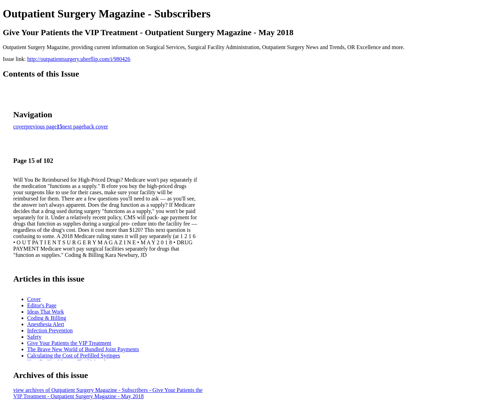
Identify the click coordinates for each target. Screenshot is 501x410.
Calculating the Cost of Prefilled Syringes (73, 355)
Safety (34, 337)
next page (73, 126)
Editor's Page (41, 305)
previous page (41, 126)
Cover (34, 299)
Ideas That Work (45, 312)
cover (19, 126)
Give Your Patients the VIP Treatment (69, 343)
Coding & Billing (46, 318)
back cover (96, 126)
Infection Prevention (50, 330)
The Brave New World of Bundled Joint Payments (83, 349)
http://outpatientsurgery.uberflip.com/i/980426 (78, 59)
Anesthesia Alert (45, 324)
